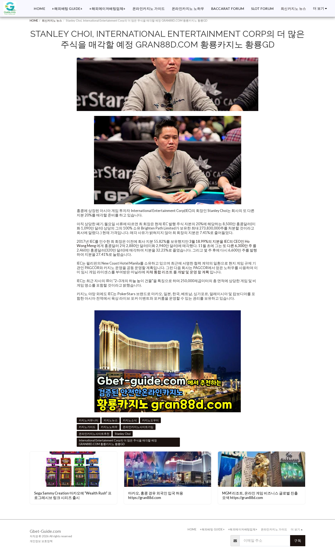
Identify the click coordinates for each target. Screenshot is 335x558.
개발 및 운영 (187, 272)
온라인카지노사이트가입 (138, 427)
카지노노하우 (109, 427)
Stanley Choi (123, 433)
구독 (297, 541)
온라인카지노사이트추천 (94, 433)
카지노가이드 (87, 427)
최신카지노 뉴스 (52, 20)
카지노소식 (130, 420)
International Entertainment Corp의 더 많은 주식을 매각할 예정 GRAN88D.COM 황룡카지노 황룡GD (118, 442)
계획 (205, 272)
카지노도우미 (150, 420)
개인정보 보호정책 (41, 541)
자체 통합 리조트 (159, 272)
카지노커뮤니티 (88, 420)
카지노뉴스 (111, 420)
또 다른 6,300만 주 (237, 246)
